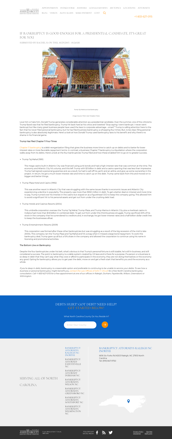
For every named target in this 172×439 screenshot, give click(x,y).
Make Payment (84, 13)
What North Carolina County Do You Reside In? (87, 316)
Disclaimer (137, 433)
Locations (129, 8)
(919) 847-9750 (109, 361)
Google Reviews (98, 8)
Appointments (50, 8)
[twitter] (110, 432)
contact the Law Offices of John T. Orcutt (89, 271)
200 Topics (115, 8)
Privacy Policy (138, 432)
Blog (45, 13)
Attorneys (144, 8)
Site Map (149, 432)
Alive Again (66, 13)
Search (105, 13)
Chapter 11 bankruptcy (30, 147)
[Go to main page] (29, 12)
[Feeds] (104, 432)
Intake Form (67, 8)
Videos (53, 13)
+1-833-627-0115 (143, 16)
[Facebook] (97, 432)
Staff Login (148, 433)
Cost (97, 13)
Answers (82, 8)
